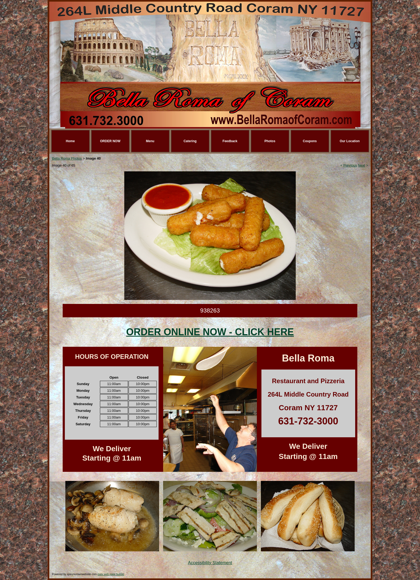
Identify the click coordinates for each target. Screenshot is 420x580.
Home (70, 141)
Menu (150, 141)
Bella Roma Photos (67, 158)
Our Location (350, 141)
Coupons (310, 141)
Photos (269, 141)
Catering (190, 141)
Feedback (230, 141)
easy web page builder (111, 574)
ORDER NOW (110, 141)
